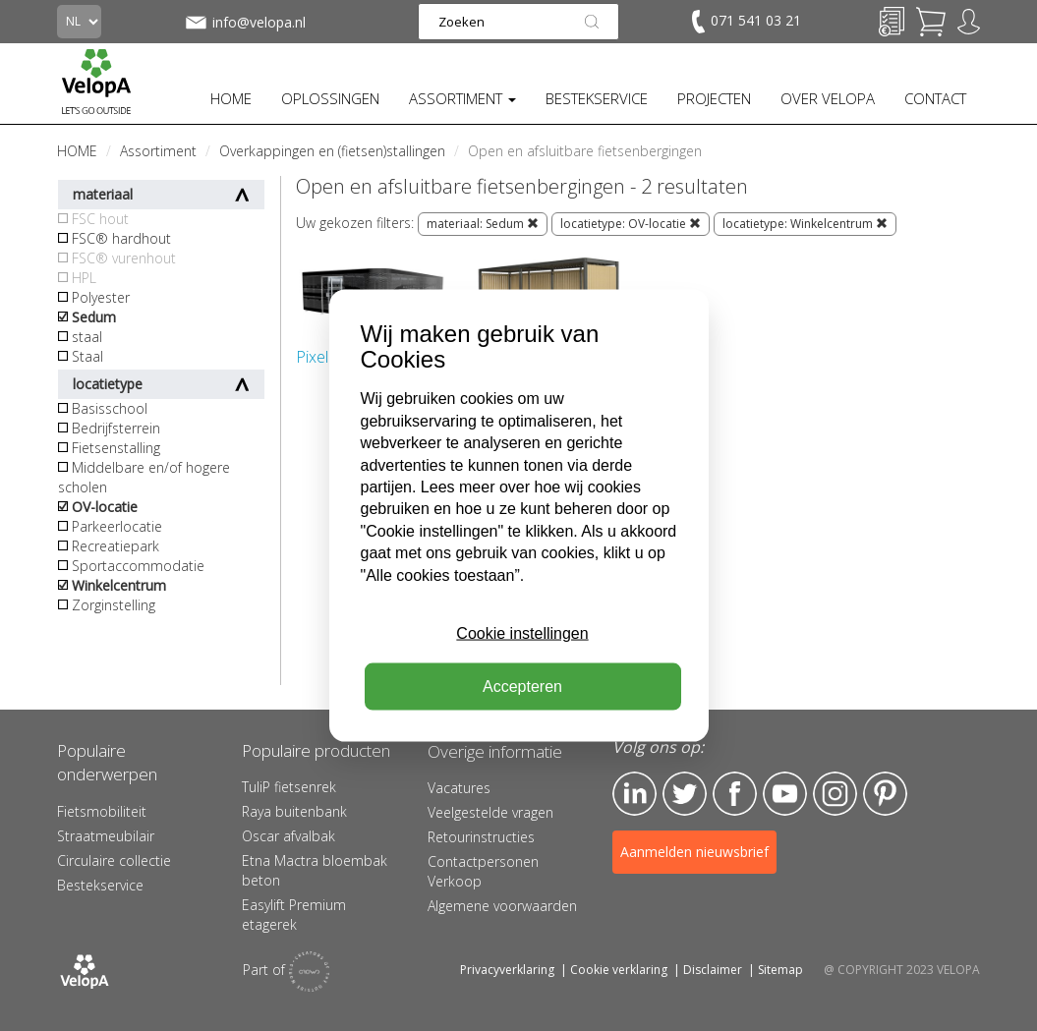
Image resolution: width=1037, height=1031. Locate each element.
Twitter (685, 794)
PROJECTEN (714, 98)
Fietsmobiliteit (101, 811)
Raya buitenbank (294, 811)
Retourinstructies (481, 837)
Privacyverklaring (507, 969)
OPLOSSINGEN (330, 98)
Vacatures (459, 787)
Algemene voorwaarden (502, 905)
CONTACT (935, 98)
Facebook (735, 794)
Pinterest (885, 794)
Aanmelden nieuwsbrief (694, 851)
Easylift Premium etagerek (294, 914)
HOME (231, 98)
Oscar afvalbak (288, 836)
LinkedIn (634, 794)
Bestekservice (100, 885)
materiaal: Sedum (483, 223)
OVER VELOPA (827, 98)
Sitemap (780, 969)
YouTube (785, 794)
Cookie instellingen (522, 633)
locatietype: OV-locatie (630, 223)
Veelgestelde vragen (490, 812)
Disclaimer (712, 969)
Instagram (835, 794)
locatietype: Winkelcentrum (805, 223)
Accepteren (522, 686)
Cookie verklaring (618, 969)
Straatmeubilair (105, 836)
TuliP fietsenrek (289, 786)
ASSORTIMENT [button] (462, 98)
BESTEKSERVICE (597, 98)
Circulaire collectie (114, 860)
